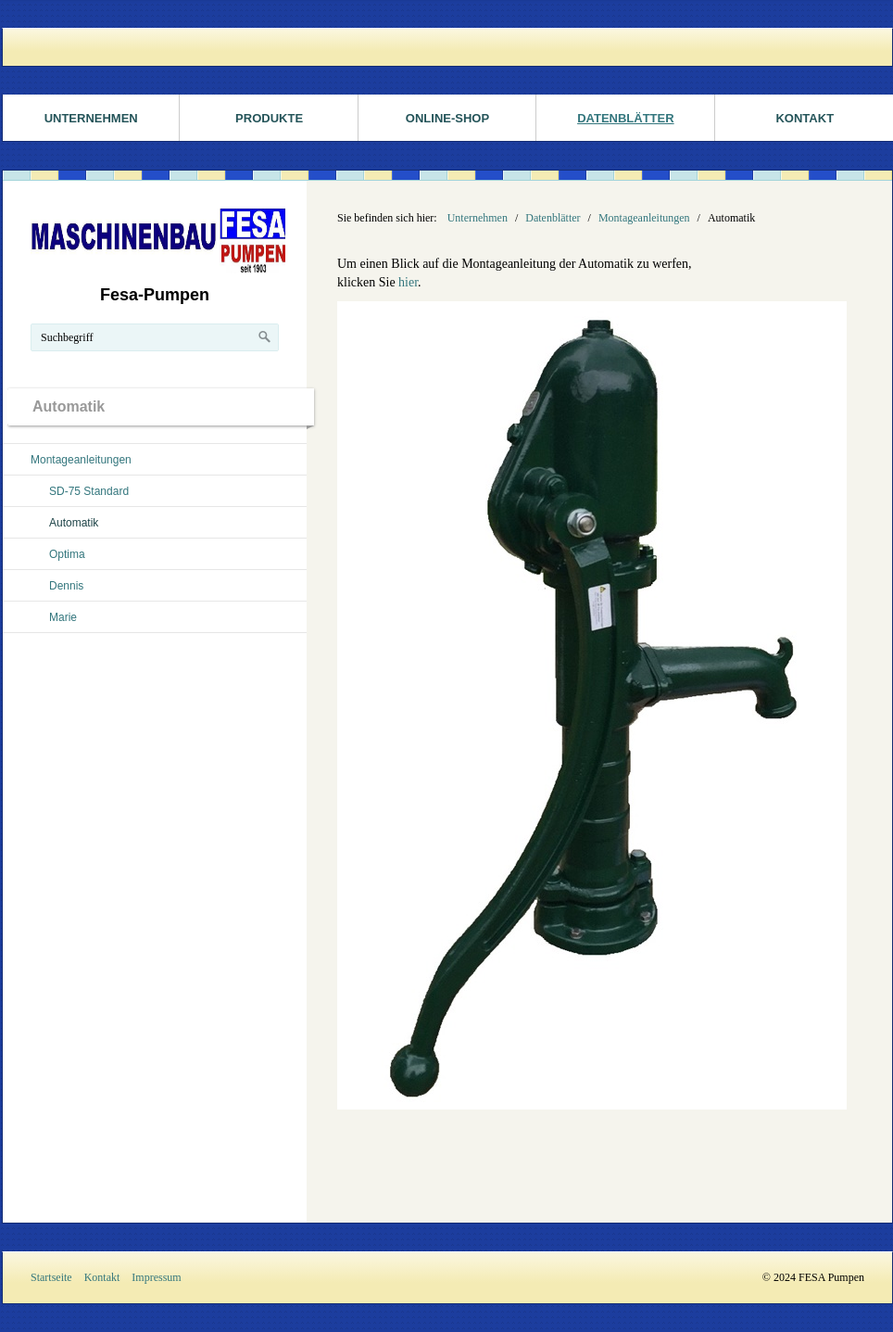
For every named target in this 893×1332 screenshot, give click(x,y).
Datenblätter (625, 118)
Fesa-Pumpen (154, 294)
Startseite (51, 1277)
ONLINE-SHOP (447, 118)
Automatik (73, 522)
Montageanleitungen (81, 459)
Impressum (156, 1277)
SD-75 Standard (89, 491)
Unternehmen (91, 118)
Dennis (66, 585)
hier (408, 282)
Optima (67, 554)
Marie (63, 617)
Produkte (269, 118)
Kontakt (102, 1277)
